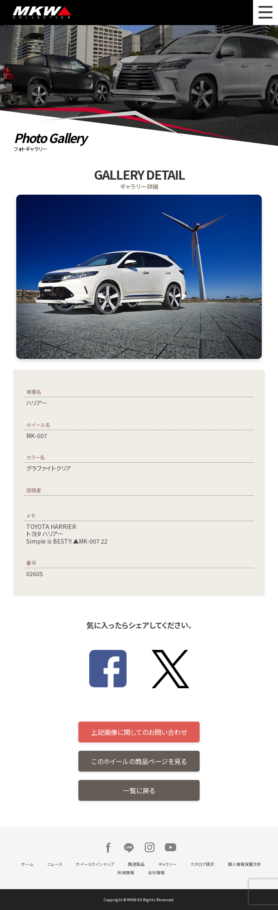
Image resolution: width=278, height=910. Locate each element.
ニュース (54, 864)
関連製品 (136, 864)
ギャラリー (167, 864)
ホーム (27, 864)
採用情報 (126, 872)
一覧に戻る (139, 790)
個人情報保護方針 (244, 864)
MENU (265, 12)
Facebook (108, 847)
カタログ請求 (202, 864)
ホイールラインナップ (95, 864)
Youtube (170, 847)
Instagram (149, 847)
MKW (73, 12)
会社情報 (156, 872)
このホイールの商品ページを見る (139, 761)
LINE (128, 847)
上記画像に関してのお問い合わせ (139, 732)
